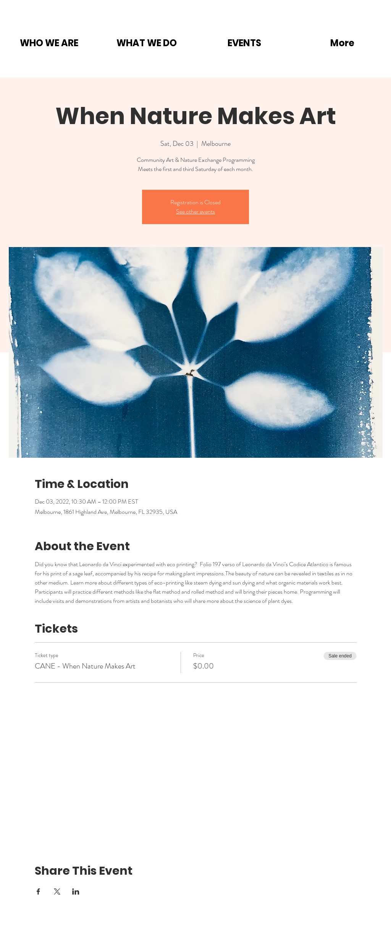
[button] (49, 43)
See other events (195, 211)
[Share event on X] (57, 891)
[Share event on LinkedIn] (75, 891)
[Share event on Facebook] (38, 891)
